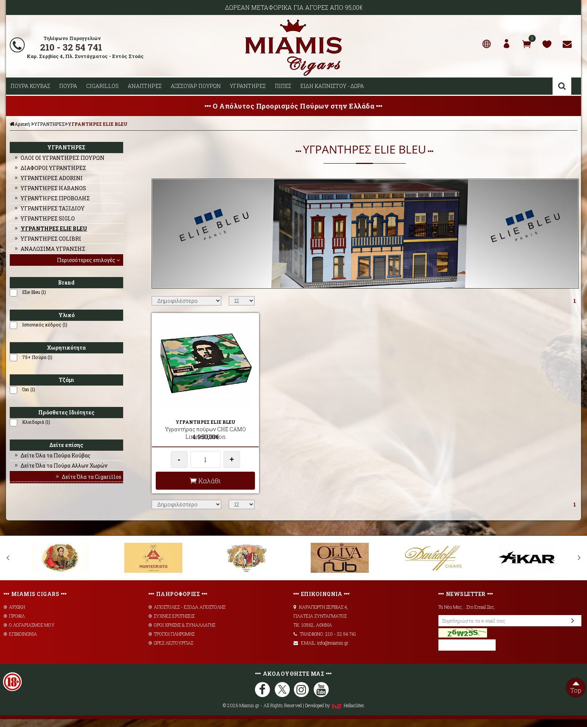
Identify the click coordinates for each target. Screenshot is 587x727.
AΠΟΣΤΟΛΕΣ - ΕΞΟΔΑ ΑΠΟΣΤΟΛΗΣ (187, 615)
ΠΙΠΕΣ (283, 85)
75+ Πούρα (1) (37, 357)
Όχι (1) (28, 389)
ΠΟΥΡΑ (68, 85)
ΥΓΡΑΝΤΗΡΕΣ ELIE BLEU (98, 124)
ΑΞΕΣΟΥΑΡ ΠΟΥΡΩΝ (196, 85)
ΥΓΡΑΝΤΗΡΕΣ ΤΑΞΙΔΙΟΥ (49, 208)
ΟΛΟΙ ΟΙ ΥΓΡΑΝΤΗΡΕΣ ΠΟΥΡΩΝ (58, 157)
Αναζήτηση (562, 86)
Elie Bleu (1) (34, 292)
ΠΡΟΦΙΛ (14, 624)
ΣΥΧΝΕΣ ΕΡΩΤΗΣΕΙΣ (172, 624)
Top (575, 686)
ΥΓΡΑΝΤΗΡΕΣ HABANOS (49, 188)
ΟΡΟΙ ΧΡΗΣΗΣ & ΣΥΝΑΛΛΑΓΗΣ (182, 633)
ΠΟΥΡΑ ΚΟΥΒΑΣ (30, 85)
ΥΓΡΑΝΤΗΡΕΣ (248, 85)
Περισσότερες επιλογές (89, 260)
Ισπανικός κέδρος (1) (44, 325)
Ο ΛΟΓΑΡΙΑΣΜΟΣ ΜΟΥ (29, 633)
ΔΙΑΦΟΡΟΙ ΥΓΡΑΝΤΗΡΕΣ (49, 167)
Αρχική (20, 124)
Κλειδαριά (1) (36, 422)
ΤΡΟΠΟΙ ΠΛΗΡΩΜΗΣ (172, 642)
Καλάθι (203, 488)
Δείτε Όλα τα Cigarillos (88, 476)
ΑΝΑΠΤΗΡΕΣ (145, 85)
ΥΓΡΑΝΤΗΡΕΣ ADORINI (48, 178)
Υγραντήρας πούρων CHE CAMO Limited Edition (202, 433)
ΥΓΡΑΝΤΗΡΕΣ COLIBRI (47, 238)
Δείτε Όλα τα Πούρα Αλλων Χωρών (60, 465)
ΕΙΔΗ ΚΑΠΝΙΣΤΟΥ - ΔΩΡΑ (332, 85)
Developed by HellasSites (334, 713)
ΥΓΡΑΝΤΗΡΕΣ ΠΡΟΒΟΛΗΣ (51, 198)
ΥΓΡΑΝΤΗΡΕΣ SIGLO (44, 218)
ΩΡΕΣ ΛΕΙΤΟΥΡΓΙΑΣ (171, 651)
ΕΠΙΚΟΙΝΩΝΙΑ (20, 642)
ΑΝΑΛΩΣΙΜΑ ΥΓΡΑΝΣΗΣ (49, 248)
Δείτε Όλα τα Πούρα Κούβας (52, 455)
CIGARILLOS (102, 85)
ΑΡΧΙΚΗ (14, 615)
